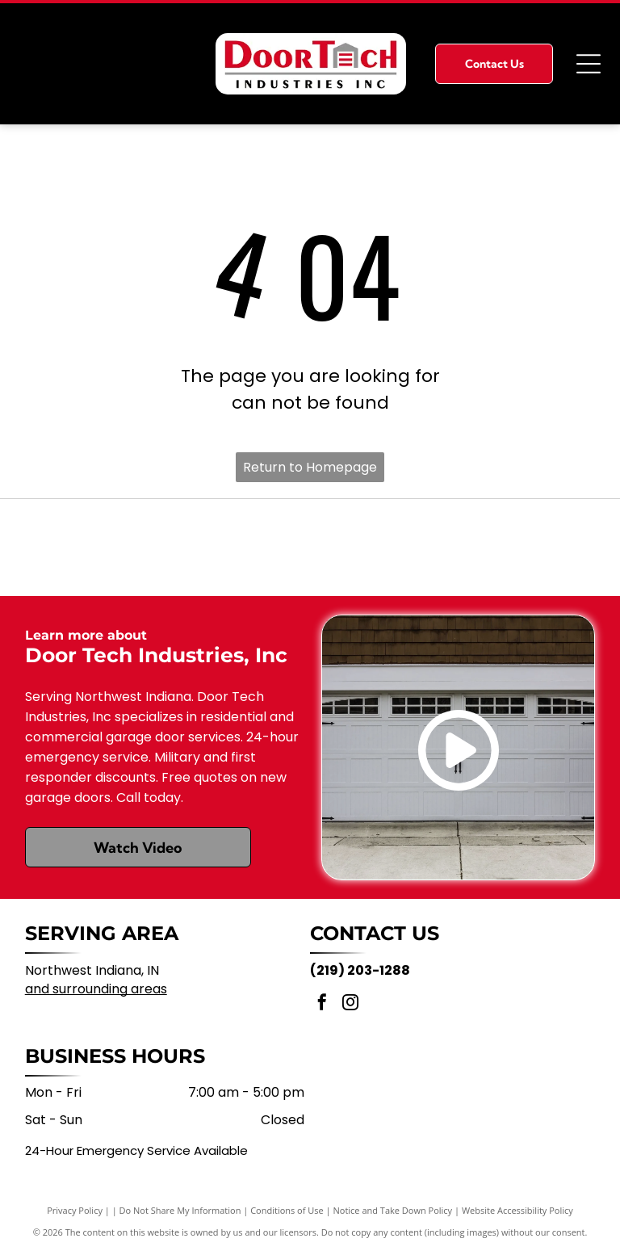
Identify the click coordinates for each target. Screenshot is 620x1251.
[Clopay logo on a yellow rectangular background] (309, 547)
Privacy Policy (75, 1210)
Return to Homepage (310, 467)
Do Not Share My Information (180, 1210)
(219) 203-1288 (360, 970)
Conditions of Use (287, 1210)
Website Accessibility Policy (517, 1210)
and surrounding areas (96, 989)
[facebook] (322, 1004)
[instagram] (350, 1004)
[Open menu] (588, 64)
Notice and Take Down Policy (393, 1210)
